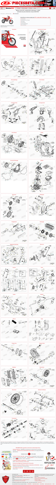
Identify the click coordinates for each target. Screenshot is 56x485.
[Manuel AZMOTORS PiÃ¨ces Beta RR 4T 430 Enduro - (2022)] (14, 329)
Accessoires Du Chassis (25, 20)
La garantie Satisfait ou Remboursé (19, 460)
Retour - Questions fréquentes (40, 477)
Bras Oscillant (23, 24)
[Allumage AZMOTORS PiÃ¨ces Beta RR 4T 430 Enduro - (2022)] (14, 67)
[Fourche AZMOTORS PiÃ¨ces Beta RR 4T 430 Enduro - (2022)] (14, 280)
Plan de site (40, 482)
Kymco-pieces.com (48, 483)
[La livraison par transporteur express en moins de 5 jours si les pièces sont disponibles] (6, 465)
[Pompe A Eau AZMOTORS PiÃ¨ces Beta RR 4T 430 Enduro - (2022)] (14, 352)
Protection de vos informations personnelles (25, 450)
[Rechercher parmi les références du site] (43, 8)
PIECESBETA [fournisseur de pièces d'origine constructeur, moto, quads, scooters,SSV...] (29, 483)
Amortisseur (23, 22)
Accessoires (23, 18)
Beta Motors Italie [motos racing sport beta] (36, 483)
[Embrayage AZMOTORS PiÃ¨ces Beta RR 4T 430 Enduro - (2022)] (42, 232)
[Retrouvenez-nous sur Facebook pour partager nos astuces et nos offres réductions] (24, 471)
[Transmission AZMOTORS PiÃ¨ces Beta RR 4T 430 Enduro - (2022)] (14, 428)
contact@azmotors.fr (25, 479)
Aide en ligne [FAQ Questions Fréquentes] (26, 461)
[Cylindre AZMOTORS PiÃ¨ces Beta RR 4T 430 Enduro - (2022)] (42, 176)
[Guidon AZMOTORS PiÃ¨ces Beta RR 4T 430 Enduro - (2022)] (14, 305)
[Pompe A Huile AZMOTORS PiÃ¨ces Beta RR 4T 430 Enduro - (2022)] (42, 354)
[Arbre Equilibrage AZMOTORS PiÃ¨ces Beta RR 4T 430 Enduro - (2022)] (14, 89)
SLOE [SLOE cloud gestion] (53, 483)
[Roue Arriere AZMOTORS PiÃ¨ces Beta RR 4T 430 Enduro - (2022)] (42, 377)
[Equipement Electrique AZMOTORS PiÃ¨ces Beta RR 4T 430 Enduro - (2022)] (14, 255)
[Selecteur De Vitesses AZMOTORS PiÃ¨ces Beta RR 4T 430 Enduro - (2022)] (42, 401)
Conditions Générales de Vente (40, 480)
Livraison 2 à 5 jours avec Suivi (18, 456)
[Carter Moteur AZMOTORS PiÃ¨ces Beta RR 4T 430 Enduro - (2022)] (14, 143)
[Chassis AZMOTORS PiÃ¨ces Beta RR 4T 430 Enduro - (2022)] (42, 145)
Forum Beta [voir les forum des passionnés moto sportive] (42, 483)
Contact (30, 8)
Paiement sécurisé (16, 449)
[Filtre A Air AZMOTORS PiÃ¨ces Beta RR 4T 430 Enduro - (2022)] (42, 255)
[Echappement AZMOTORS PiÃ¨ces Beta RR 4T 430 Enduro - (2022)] (14, 232)
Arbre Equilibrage (24, 23)
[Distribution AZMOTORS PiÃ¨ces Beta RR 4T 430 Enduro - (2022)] (42, 205)
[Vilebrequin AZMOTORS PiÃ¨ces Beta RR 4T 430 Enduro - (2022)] (42, 430)
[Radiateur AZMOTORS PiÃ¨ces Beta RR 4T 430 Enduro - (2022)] (14, 377)
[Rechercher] (50, 8)
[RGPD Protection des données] (49, 457)
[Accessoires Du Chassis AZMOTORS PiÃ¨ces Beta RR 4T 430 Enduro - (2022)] (42, 42)
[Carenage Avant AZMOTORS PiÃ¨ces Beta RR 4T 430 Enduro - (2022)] (42, 116)
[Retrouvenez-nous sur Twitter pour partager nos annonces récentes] (27, 471)
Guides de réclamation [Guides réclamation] (19, 461)
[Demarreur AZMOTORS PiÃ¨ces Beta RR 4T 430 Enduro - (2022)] (14, 207)
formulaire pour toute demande (19, 480)
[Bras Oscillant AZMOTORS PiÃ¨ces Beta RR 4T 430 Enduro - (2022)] (42, 90)
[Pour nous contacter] (49, 466)
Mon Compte (24, 8)
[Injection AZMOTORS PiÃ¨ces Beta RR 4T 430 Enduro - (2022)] (42, 305)
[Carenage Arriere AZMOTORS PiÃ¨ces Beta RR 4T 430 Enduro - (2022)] (14, 113)
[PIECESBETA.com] (10, 8)
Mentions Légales (38, 479)
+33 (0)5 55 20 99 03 (19, 476)
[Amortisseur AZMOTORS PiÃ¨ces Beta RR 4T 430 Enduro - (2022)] (42, 67)
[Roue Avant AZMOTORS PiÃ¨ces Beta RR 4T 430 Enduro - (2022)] (14, 403)
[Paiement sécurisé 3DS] (6, 455)
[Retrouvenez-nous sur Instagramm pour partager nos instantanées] (30, 471)
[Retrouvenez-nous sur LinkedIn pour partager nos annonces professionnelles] (33, 471)
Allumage (23, 21)
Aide (34, 8)
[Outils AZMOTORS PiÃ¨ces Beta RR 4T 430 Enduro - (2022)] (42, 330)
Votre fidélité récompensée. (18, 467)
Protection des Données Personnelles (41, 478)
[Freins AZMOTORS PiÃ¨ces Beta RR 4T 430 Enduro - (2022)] (42, 280)
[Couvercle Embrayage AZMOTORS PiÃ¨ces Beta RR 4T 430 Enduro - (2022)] (14, 171)
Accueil (18, 8)
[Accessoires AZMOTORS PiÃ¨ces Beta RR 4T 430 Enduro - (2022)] (14, 39)
